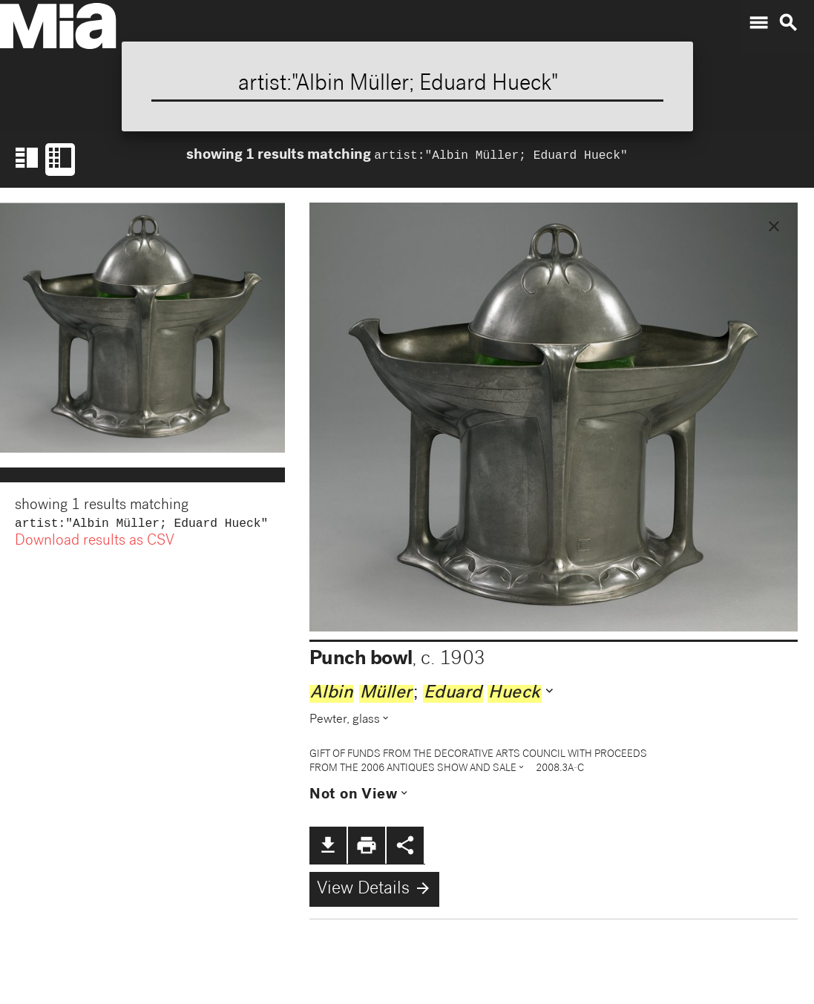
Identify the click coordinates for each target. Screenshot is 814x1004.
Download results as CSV (94, 543)
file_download (328, 845)
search (788, 23)
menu (758, 23)
